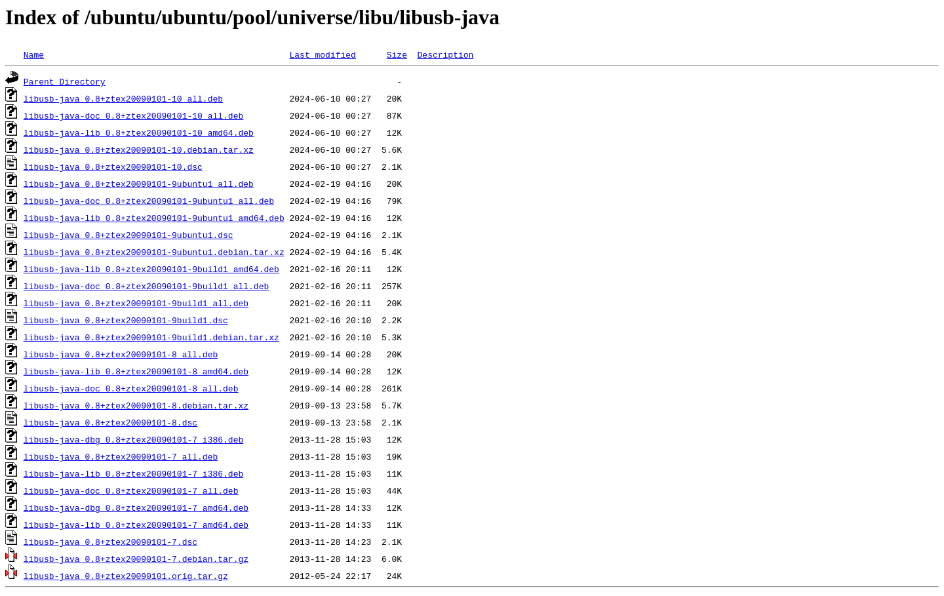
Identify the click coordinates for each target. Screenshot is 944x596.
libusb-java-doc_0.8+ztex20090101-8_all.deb (131, 388)
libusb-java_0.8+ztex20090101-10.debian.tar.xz (139, 149)
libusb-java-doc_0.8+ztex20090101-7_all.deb (131, 490)
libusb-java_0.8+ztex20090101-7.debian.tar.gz (136, 559)
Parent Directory (65, 81)
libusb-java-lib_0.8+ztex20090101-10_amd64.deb (139, 132)
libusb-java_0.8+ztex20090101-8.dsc (110, 422)
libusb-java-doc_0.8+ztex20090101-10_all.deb (133, 115)
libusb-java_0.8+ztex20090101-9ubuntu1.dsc (128, 235)
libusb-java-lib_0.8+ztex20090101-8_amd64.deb (136, 371)
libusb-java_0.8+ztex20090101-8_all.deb (121, 354)
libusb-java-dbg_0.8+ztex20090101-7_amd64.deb (136, 507)
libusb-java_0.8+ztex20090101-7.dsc (110, 541)
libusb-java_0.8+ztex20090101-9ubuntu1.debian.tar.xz (154, 252)
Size (397, 54)
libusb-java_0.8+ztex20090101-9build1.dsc (126, 320)
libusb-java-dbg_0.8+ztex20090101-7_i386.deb (133, 439)
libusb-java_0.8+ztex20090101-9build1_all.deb (136, 303)
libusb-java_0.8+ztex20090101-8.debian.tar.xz (136, 405)
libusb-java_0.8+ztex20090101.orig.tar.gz (126, 576)
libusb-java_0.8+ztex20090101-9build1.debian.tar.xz (151, 337)
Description (445, 54)
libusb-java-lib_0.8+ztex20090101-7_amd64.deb (136, 524)
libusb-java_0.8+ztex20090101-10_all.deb (123, 98)
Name (34, 54)
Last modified (322, 54)
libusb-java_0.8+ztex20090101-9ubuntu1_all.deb (139, 183)
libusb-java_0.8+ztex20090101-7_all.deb (121, 456)
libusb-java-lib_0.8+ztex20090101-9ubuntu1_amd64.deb (154, 218)
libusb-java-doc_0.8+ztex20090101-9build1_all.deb (146, 286)
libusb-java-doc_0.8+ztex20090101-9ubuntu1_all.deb (149, 201)
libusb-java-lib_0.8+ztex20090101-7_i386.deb (133, 473)
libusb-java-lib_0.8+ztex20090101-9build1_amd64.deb (151, 269)
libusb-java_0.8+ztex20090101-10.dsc (113, 166)
